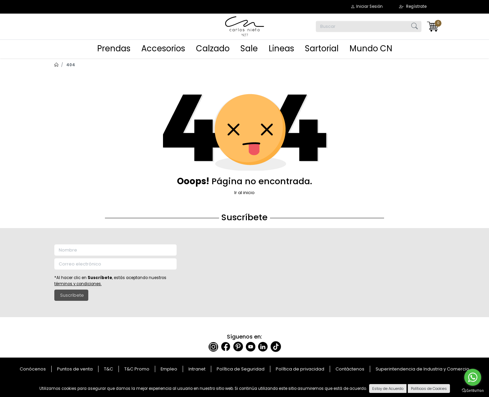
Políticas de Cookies (429, 388)
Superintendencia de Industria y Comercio (422, 369)
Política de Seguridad (241, 369)
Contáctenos (350, 369)
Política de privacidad (300, 369)
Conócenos (33, 369)
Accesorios (163, 48)
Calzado (213, 48)
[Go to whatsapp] (472, 377)
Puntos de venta (75, 369)
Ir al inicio (244, 192)
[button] (366, 6)
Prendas (113, 48)
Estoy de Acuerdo (387, 388)
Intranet (196, 369)
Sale (249, 48)
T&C (108, 369)
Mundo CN (370, 48)
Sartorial (322, 48)
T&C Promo (136, 369)
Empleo (169, 369)
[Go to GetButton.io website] (473, 390)
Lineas (281, 48)
